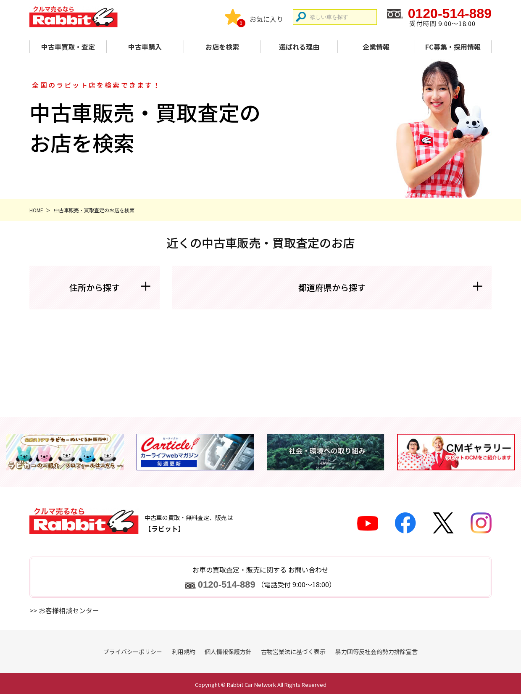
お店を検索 (222, 47)
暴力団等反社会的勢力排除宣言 (376, 651)
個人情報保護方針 (228, 651)
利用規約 (183, 651)
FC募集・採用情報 (453, 47)
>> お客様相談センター (64, 610)
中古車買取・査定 (68, 47)
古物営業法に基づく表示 (293, 651)
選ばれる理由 (299, 47)
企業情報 (376, 47)
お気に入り (266, 19)
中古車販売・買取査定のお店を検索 (94, 210)
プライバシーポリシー (132, 651)
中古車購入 (145, 47)
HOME (36, 210)
